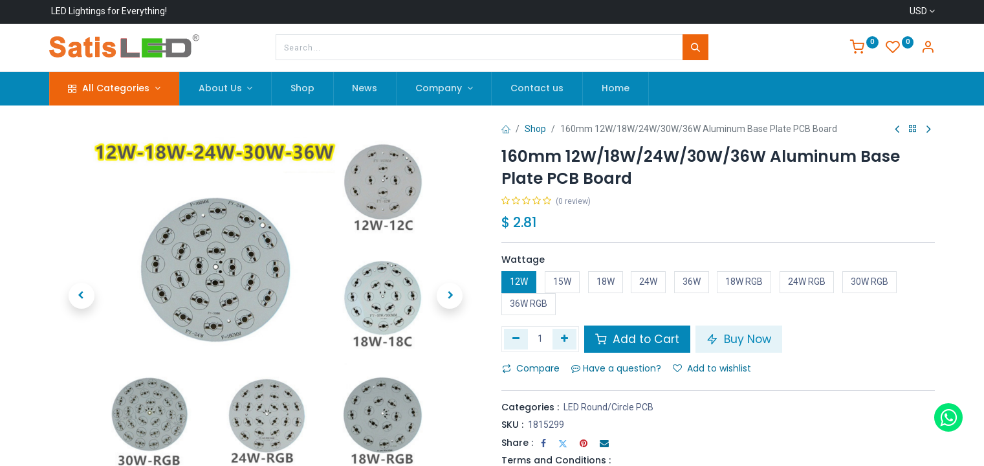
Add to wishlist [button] (712, 368)
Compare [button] (531, 368)
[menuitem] (302, 88)
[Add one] (564, 339)
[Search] (695, 47)
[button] (81, 295)
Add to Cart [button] (637, 339)
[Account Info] (928, 48)
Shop (535, 129)
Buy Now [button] (738, 339)
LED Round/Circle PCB (608, 407)
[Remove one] (516, 339)
